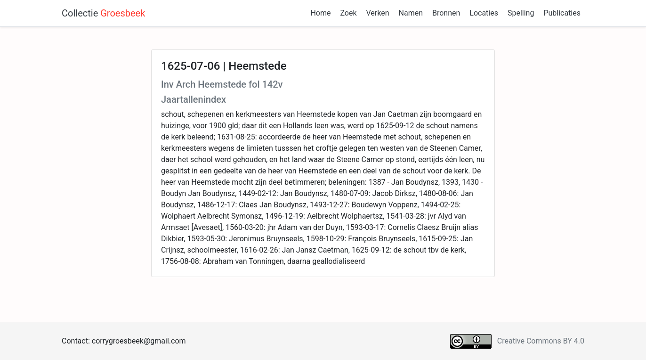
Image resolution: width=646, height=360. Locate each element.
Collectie (103, 13)
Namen (411, 12)
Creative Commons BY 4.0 (540, 340)
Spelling (521, 12)
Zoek (348, 12)
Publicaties (562, 12)
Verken (377, 12)
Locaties (483, 12)
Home (320, 12)
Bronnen (446, 12)
